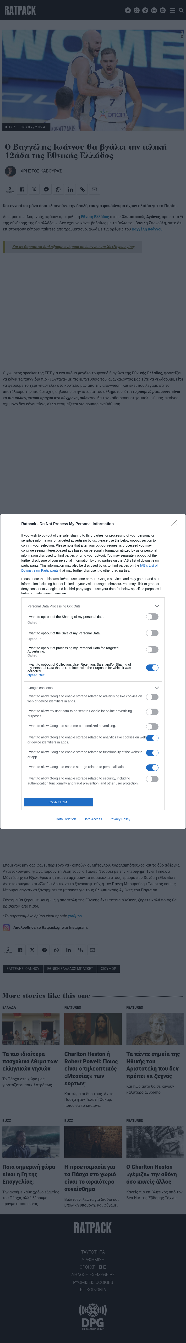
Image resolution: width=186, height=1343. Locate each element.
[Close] (175, 524)
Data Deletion (66, 819)
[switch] (152, 616)
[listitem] (93, 606)
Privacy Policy (119, 819)
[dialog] (93, 671)
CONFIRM (58, 802)
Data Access (92, 819)
